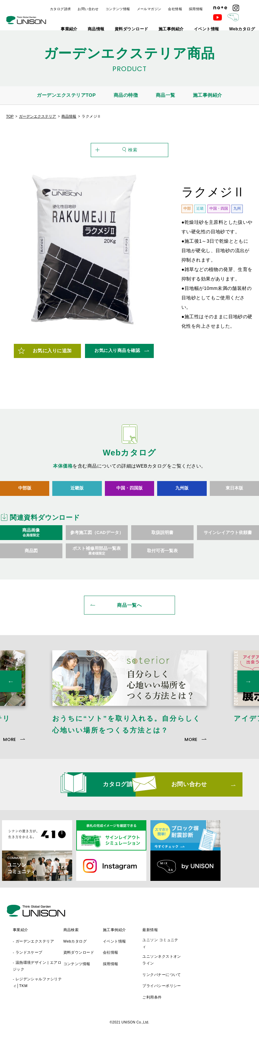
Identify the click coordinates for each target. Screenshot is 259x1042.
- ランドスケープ (88, 949)
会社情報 (175, 9)
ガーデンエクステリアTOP (66, 95)
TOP (9, 116)
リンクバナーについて (221, 971)
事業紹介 (69, 29)
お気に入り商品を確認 (117, 355)
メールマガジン (149, 9)
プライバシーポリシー (221, 982)
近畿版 (77, 493)
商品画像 (31, 538)
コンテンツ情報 (118, 9)
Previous (11, 688)
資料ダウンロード (131, 29)
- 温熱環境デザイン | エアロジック (97, 962)
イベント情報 (206, 29)
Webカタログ (242, 29)
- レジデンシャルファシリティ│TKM (97, 979)
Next (248, 688)
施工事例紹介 (171, 29)
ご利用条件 (212, 993)
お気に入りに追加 (52, 356)
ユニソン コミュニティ (220, 939)
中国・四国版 (129, 493)
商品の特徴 (126, 95)
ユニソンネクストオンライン (221, 956)
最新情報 (210, 926)
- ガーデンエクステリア (93, 937)
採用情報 (196, 9)
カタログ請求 (60, 9)
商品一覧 (165, 95)
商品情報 (96, 29)
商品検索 (131, 926)
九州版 (182, 493)
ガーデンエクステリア (37, 116)
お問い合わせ (88, 9)
